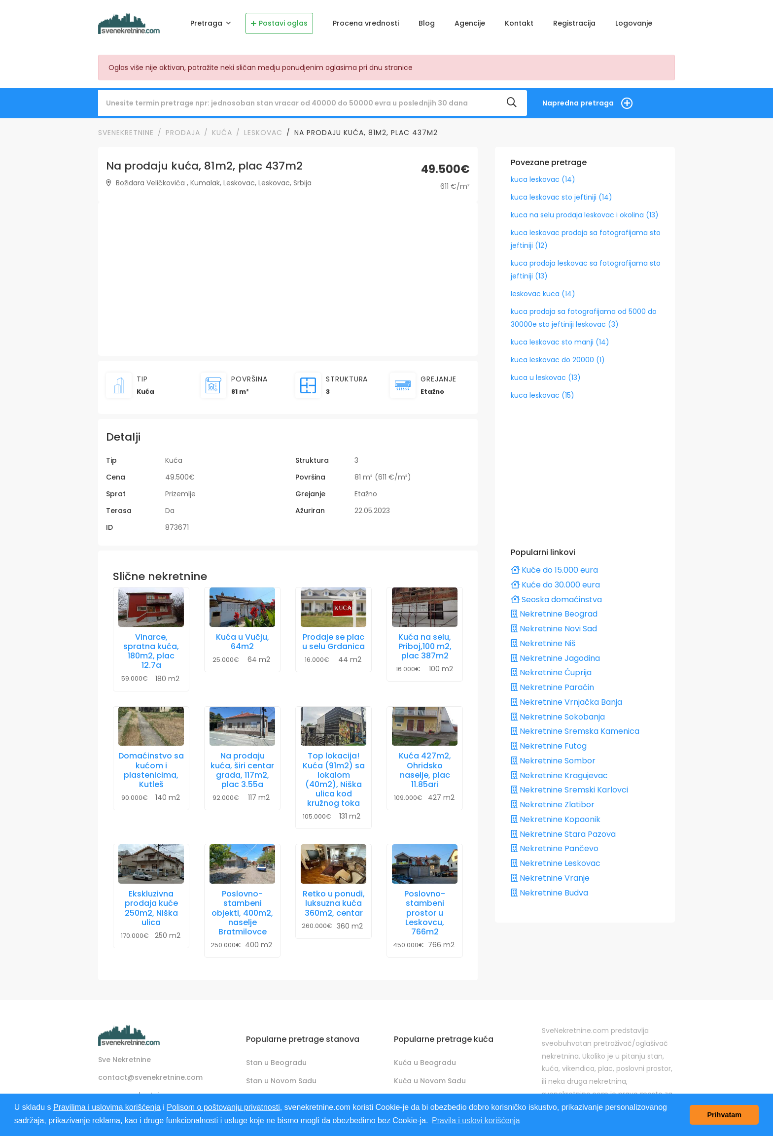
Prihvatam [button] (724, 1115)
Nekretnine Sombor (553, 760)
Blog (427, 23)
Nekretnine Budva (549, 892)
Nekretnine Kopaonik (555, 819)
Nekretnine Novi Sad (554, 628)
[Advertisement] (287, 279)
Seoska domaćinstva (556, 599)
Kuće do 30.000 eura (555, 584)
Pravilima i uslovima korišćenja (107, 1107)
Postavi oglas (279, 23)
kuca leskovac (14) (543, 179)
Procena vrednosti (366, 23)
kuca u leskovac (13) (546, 377)
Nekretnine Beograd (554, 614)
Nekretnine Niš (543, 643)
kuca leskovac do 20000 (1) (558, 360)
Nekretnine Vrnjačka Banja (566, 702)
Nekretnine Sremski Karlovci (569, 789)
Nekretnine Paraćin (552, 687)
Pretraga (207, 23)
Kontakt (519, 23)
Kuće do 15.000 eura (554, 570)
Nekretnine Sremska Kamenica (575, 731)
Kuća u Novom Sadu (430, 1081)
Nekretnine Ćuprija (551, 672)
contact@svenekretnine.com (150, 1077)
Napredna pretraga (578, 103)
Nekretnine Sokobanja (558, 717)
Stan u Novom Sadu (281, 1081)
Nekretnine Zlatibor (553, 804)
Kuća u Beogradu (425, 1062)
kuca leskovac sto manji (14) (560, 342)
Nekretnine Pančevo (554, 848)
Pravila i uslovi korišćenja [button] (476, 1120)
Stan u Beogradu (276, 1062)
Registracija (574, 23)
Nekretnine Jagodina (555, 658)
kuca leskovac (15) (542, 395)
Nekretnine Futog (549, 746)
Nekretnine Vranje (550, 878)
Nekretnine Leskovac (555, 863)
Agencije (470, 23)
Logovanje (633, 23)
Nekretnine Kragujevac (559, 775)
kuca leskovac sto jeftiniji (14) (561, 197)
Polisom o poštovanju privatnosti (223, 1107)
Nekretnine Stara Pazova (563, 834)
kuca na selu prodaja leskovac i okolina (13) (585, 215)
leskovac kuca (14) (543, 294)
